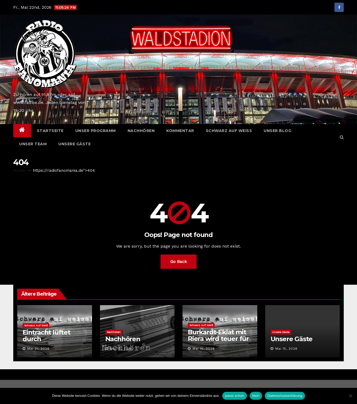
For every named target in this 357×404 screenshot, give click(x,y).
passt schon (234, 396)
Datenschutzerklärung (284, 396)
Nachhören (141, 130)
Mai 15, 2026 (204, 348)
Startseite (50, 130)
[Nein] (350, 395)
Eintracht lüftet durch (46, 335)
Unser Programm (95, 130)
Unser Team (33, 144)
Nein (256, 396)
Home (19, 170)
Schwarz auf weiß (229, 130)
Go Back (178, 261)
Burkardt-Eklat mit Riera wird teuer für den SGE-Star (218, 338)
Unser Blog (277, 130)
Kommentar (180, 130)
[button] (342, 137)
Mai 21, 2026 (38, 348)
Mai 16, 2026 (121, 348)
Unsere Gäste (74, 144)
